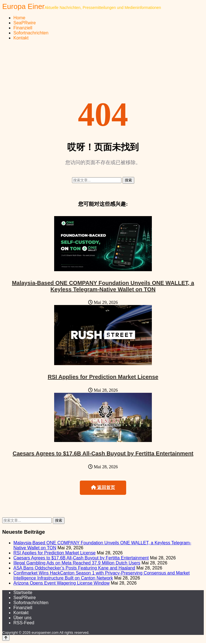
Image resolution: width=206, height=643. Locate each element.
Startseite (22, 592)
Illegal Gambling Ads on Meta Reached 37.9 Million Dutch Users (76, 563)
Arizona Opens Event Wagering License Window (61, 583)
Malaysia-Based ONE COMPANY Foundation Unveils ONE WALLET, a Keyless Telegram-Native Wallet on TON (103, 286)
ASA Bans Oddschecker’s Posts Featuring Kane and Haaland (74, 568)
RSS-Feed (23, 622)
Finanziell (22, 27)
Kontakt (20, 38)
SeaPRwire (24, 22)
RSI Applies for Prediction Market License (103, 377)
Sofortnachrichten (30, 32)
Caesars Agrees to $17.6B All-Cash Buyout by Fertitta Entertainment (103, 453)
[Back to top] (5, 638)
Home (19, 17)
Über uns (22, 617)
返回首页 (103, 487)
